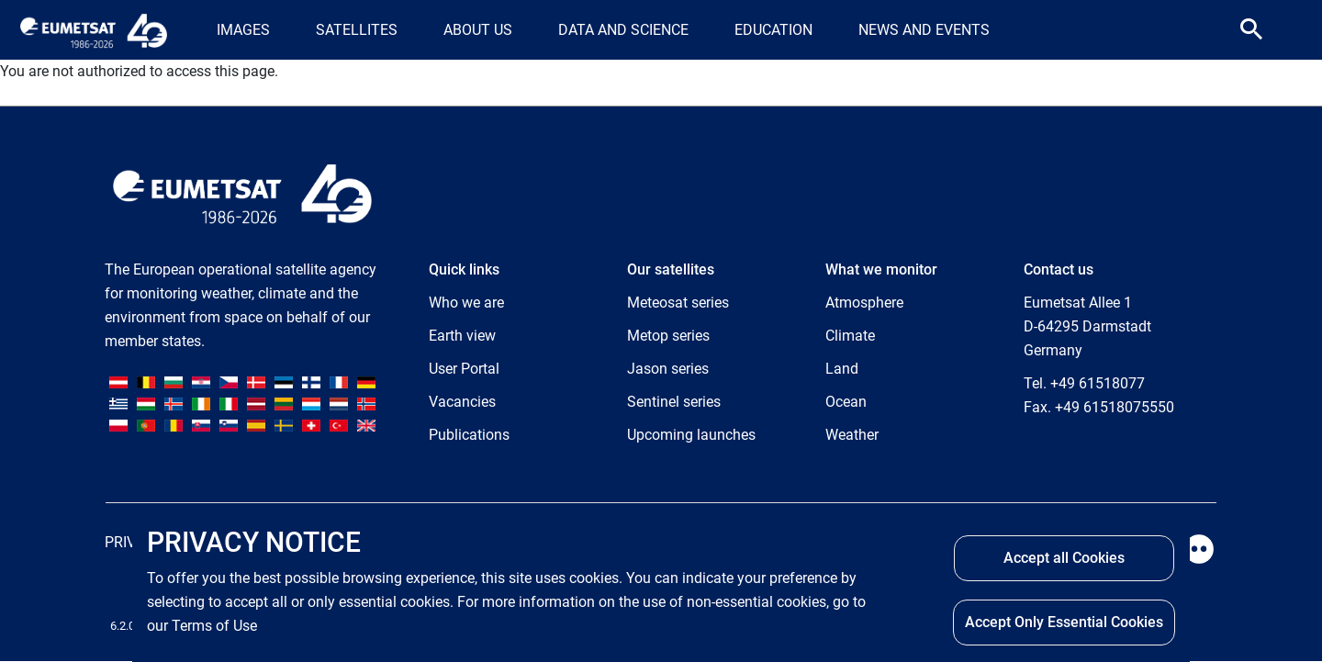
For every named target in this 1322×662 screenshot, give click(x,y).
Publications (469, 434)
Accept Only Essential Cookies (1064, 622)
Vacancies (462, 401)
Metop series (668, 335)
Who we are (466, 302)
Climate (850, 335)
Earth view (462, 335)
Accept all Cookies (1064, 558)
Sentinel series (674, 401)
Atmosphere (864, 302)
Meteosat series (678, 302)
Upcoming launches (691, 434)
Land (841, 368)
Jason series (668, 368)
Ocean (846, 401)
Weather (852, 434)
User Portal (464, 368)
